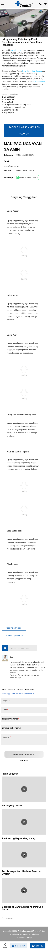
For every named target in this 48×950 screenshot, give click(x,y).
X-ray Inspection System (32, 71)
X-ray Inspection (38, 81)
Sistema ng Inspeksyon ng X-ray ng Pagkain (18, 635)
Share (5, 945)
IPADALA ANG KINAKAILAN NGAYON (24, 130)
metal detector (17, 50)
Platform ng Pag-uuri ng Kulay (18, 838)
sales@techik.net (11, 166)
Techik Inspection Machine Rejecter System (21, 872)
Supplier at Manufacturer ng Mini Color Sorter (23, 908)
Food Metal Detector (14, 628)
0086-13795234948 (27, 177)
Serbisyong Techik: (12, 805)
